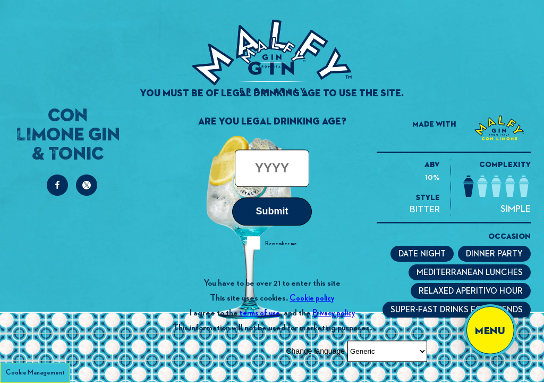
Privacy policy (333, 313)
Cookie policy (312, 298)
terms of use (260, 313)
